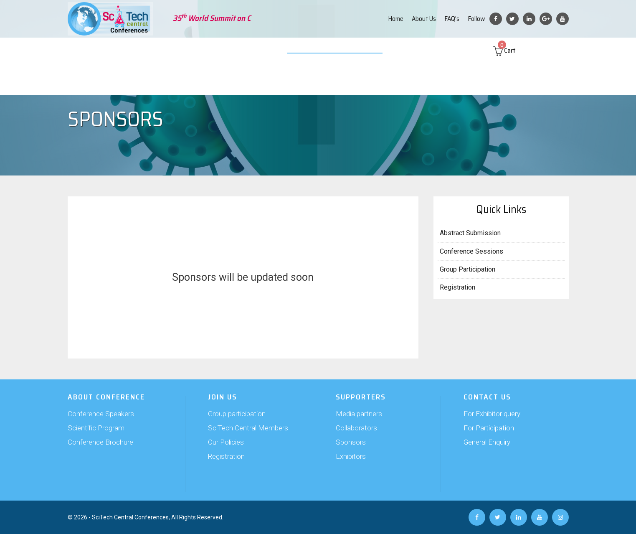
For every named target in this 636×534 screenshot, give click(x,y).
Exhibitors (351, 456)
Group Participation (467, 269)
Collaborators (356, 428)
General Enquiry (487, 442)
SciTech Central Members (248, 428)
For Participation (489, 428)
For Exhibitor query (492, 413)
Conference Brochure (100, 442)
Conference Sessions (471, 251)
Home (395, 18)
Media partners (359, 413)
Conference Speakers (101, 413)
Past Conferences (422, 50)
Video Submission (325, 50)
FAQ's (451, 18)
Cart (512, 50)
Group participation (237, 413)
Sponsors (351, 442)
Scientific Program (96, 428)
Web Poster (373, 50)
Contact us (469, 50)
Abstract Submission (162, 50)
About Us (424, 18)
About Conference (101, 50)
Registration (457, 287)
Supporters (241, 50)
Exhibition (279, 50)
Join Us (208, 50)
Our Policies (226, 442)
